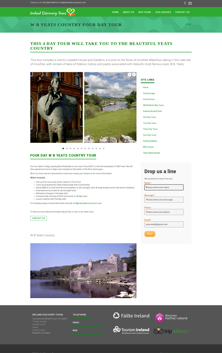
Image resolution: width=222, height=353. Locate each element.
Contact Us (182, 12)
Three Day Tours (150, 129)
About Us (128, 12)
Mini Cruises (148, 147)
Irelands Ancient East (152, 111)
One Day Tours (149, 117)
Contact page (149, 93)
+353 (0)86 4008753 (49, 3)
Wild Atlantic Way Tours (153, 105)
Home (115, 12)
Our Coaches (163, 12)
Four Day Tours (149, 135)
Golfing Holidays (150, 141)
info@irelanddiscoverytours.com (73, 3)
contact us (87, 173)
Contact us (38, 218)
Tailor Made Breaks (151, 153)
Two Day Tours (149, 123)
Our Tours (144, 12)
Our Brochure (149, 99)
